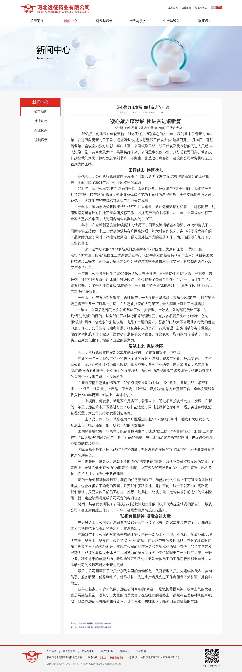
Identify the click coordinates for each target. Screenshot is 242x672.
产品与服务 (137, 21)
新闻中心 (70, 21)
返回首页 (173, 7)
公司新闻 (41, 111)
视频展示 (41, 140)
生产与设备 (171, 21)
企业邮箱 (186, 7)
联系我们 (205, 21)
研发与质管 (104, 21)
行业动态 (41, 121)
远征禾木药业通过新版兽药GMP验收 (95, 627)
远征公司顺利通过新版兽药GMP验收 (95, 623)
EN (219, 7)
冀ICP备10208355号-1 (94, 664)
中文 (214, 7)
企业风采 (41, 130)
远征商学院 (201, 7)
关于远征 (37, 21)
